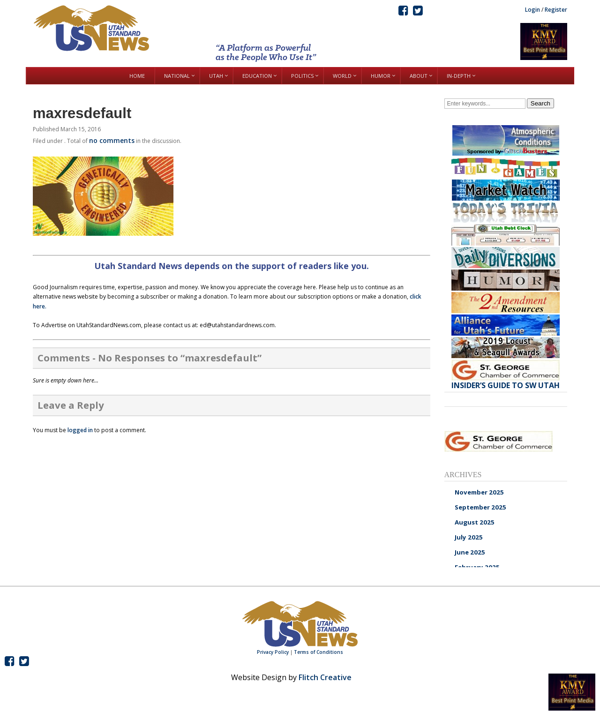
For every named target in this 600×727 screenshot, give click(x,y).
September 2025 (480, 507)
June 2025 (470, 552)
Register (556, 10)
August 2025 (475, 522)
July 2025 (469, 537)
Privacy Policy (273, 652)
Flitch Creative (325, 677)
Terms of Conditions (318, 652)
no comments (112, 140)
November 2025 (479, 492)
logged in (80, 430)
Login (532, 10)
